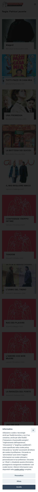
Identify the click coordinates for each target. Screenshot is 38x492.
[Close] (33, 430)
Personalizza (19, 475)
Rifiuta (19, 481)
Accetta (19, 487)
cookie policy (19, 469)
